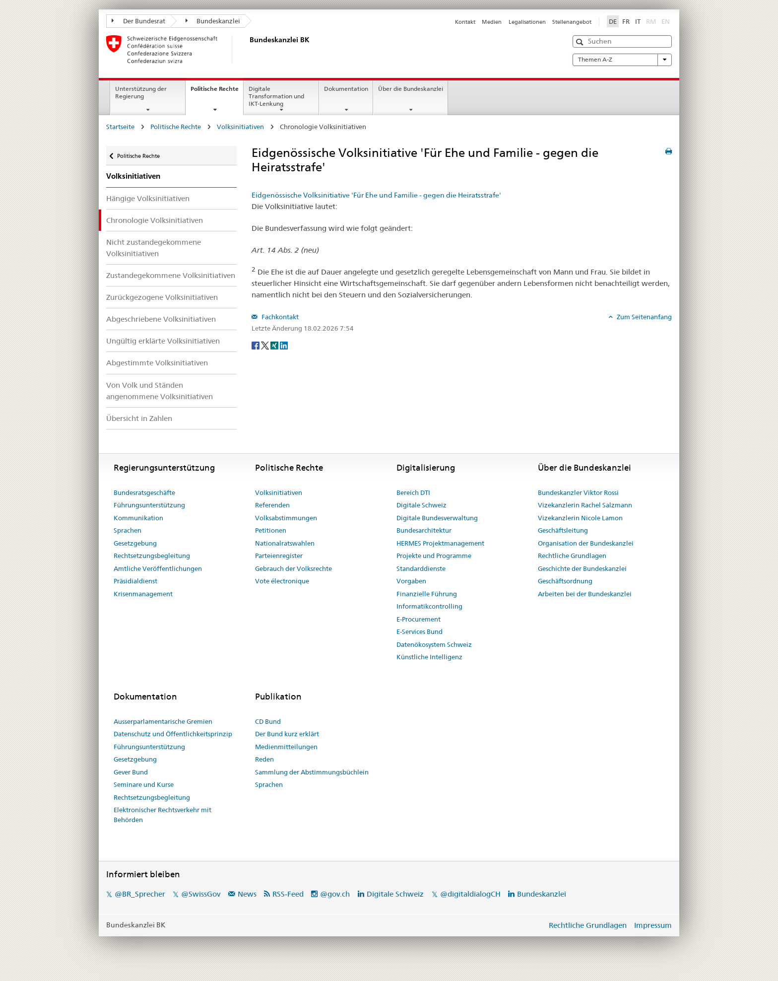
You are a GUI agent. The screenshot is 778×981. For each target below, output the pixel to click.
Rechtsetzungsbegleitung (152, 556)
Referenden (272, 505)
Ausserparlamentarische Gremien (163, 721)
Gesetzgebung (135, 543)
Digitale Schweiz (421, 505)
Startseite (120, 127)
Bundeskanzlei (213, 21)
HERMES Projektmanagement (440, 543)
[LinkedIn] (284, 345)
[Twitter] (265, 345)
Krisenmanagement (143, 594)
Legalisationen (527, 21)
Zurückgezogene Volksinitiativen (162, 297)
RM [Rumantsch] (651, 21)
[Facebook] (256, 345)
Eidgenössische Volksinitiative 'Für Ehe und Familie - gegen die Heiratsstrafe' (376, 195)
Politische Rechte (217, 91)
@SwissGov (200, 894)
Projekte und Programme (433, 556)
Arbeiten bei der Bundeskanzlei (585, 594)
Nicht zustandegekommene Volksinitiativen (153, 247)
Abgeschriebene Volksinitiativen (161, 319)
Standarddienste (421, 568)
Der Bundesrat (138, 21)
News (247, 894)
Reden (264, 759)
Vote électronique (282, 581)
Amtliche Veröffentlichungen (158, 568)
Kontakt (465, 21)
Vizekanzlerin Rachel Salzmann (585, 505)
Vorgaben (411, 581)
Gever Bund (131, 772)
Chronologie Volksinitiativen (154, 220)
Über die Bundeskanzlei (410, 88)
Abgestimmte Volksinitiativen (157, 362)
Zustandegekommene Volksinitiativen (170, 275)
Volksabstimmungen (286, 518)
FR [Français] (626, 21)
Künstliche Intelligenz (429, 657)
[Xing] (275, 345)
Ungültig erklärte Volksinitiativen (163, 341)
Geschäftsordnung (565, 581)
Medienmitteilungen (286, 747)
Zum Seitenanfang (643, 317)
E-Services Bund (419, 631)
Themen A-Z (622, 59)
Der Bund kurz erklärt (287, 734)
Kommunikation (138, 518)
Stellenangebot (571, 21)
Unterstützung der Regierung (141, 92)
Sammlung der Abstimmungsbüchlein (312, 772)
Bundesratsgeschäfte (144, 492)
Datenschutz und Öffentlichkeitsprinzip (173, 734)
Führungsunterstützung (149, 505)
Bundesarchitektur (424, 530)
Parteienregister (279, 556)
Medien (492, 21)
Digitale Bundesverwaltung (437, 518)
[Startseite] (247, 49)
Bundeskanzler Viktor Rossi (578, 492)
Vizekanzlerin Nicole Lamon (580, 518)
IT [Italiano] (638, 21)
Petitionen (270, 530)
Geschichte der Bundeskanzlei (582, 568)
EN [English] (665, 21)
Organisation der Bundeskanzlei (586, 543)
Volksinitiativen (240, 127)
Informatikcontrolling (429, 606)
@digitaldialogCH (470, 894)
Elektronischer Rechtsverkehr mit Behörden (162, 815)
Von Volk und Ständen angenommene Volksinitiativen (159, 390)
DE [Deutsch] (613, 21)
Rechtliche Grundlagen (572, 556)
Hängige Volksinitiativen (148, 198)
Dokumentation (346, 88)
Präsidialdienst (135, 581)
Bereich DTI (413, 492)
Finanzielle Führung (426, 594)
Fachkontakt (279, 317)
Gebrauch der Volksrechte (293, 568)
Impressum (653, 925)
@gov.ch (335, 894)
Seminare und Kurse (144, 784)
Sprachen (127, 530)
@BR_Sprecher (140, 894)
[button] (580, 42)
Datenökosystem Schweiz (434, 644)
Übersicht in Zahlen (139, 418)
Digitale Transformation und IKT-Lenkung (276, 96)
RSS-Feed (288, 894)
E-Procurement (418, 619)
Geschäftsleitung (563, 530)
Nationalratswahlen (285, 543)
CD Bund (268, 721)
